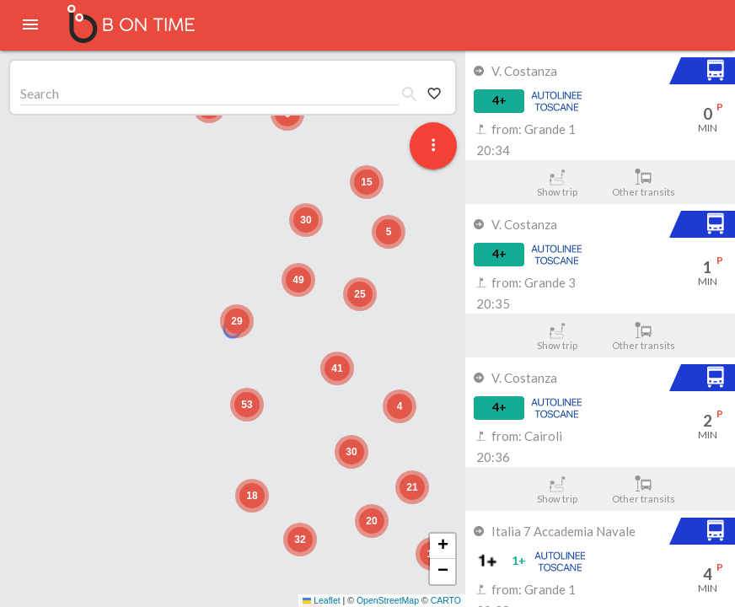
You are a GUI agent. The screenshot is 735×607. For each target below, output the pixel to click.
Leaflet (322, 600)
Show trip (556, 183)
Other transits (643, 183)
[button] (237, 321)
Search (39, 93)
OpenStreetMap (388, 600)
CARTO (446, 600)
